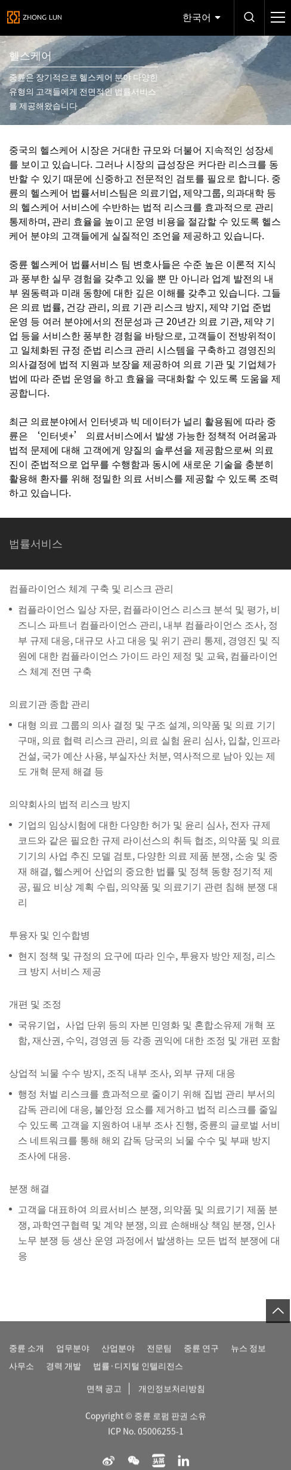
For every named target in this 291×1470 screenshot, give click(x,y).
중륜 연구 (201, 1358)
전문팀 (159, 1358)
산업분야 (118, 1358)
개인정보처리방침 (171, 1398)
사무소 (21, 1376)
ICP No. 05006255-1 (146, 1441)
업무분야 (72, 1358)
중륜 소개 (26, 1358)
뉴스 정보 (248, 1358)
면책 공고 (104, 1398)
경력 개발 (63, 1376)
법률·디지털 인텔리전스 (138, 1376)
